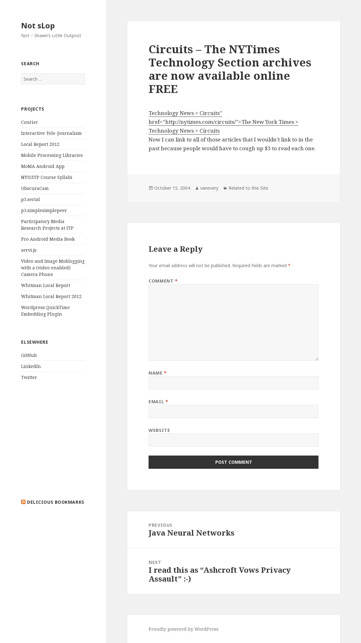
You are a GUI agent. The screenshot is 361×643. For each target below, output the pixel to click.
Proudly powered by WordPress (183, 629)
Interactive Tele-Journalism (51, 133)
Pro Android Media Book (48, 239)
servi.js (29, 250)
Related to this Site (248, 188)
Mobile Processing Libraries (52, 155)
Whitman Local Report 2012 (51, 296)
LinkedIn (31, 366)
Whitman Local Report (45, 285)
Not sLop (38, 25)
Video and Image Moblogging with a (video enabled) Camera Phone (53, 267)
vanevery (209, 188)
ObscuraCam (35, 188)
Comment (163, 281)
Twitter (29, 377)
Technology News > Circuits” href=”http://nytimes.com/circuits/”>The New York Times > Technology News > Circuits (223, 121)
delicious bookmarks (55, 502)
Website (159, 430)
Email (158, 402)
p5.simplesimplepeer (44, 210)
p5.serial (30, 199)
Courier (29, 122)
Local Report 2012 (40, 144)
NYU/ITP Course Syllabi (46, 177)
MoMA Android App (43, 166)
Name (157, 373)
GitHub (29, 355)
